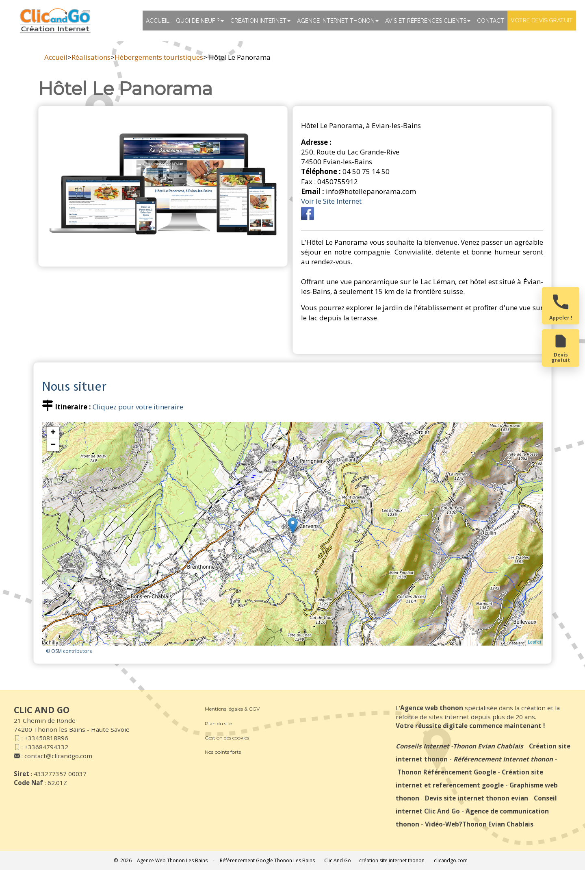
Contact (490, 20)
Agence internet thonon (338, 20)
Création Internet (260, 20)
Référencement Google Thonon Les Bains (267, 860)
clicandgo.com (451, 860)
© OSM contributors (69, 651)
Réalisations (91, 57)
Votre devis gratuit (542, 20)
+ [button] (53, 433)
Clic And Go (337, 860)
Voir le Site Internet (331, 201)
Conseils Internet (422, 746)
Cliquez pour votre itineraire (138, 406)
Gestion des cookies (227, 738)
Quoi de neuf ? (200, 20)
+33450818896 (46, 738)
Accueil (157, 20)
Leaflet (534, 641)
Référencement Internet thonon (503, 759)
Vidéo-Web (442, 824)
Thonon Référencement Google (446, 772)
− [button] (53, 445)
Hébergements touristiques (159, 57)
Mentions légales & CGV (232, 709)
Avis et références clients (427, 20)
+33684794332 (46, 747)
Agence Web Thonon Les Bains (172, 860)
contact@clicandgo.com (58, 756)
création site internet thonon (392, 860)
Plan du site (218, 723)
